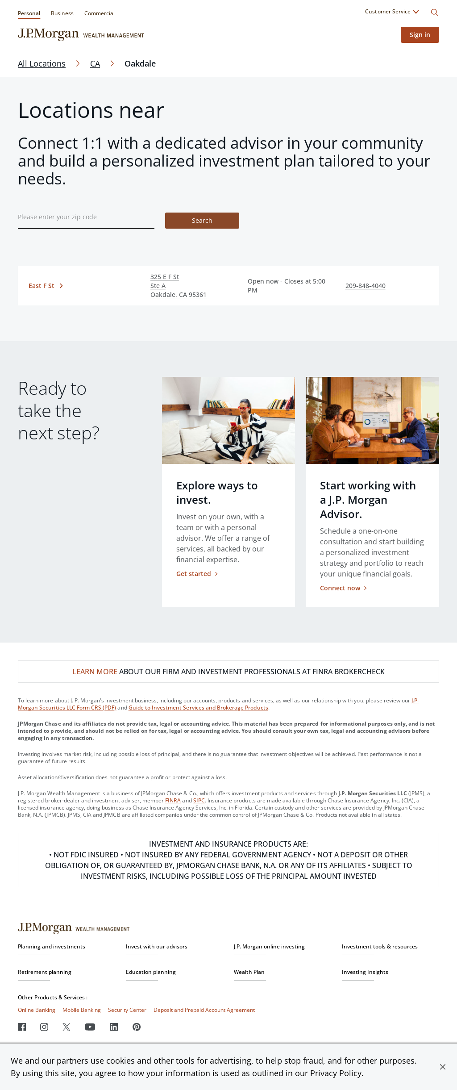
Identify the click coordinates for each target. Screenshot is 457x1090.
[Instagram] (44, 1027)
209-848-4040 (365, 285)
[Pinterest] (137, 1027)
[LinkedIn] (114, 1027)
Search (202, 220)
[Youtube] (90, 1027)
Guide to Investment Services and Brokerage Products (198, 707)
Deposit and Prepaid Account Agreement (204, 1010)
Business (62, 13)
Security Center (127, 1010)
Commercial (99, 13)
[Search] (434, 12)
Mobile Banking (81, 1010)
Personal (29, 13)
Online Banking (36, 1010)
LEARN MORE (94, 672)
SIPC (199, 800)
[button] (442, 1066)
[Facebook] (22, 1027)
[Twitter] (66, 1027)
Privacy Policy (335, 1073)
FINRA (173, 800)
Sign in (420, 34)
